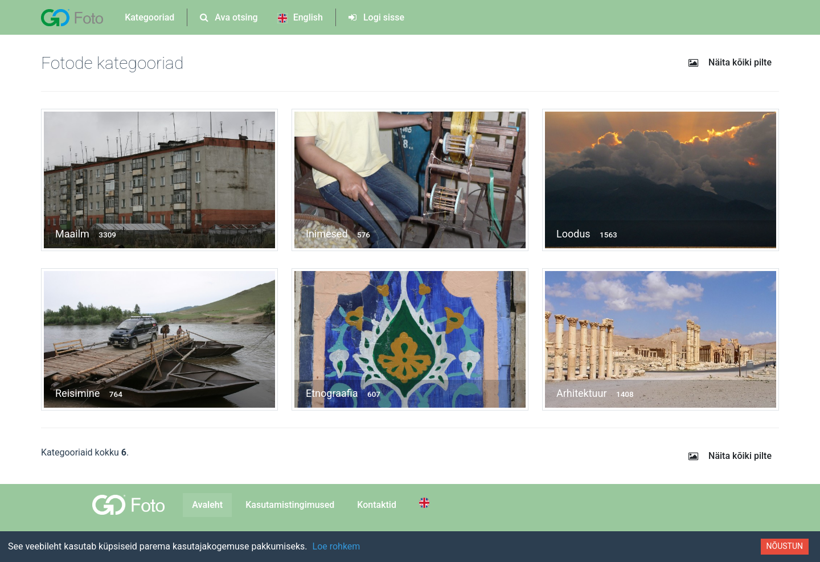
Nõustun (784, 546)
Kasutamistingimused (289, 504)
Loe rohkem (336, 546)
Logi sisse (376, 17)
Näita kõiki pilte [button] (729, 62)
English (300, 17)
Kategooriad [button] (149, 17)
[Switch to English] (426, 502)
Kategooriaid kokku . (85, 452)
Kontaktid (376, 504)
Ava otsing (228, 17)
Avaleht (207, 504)
